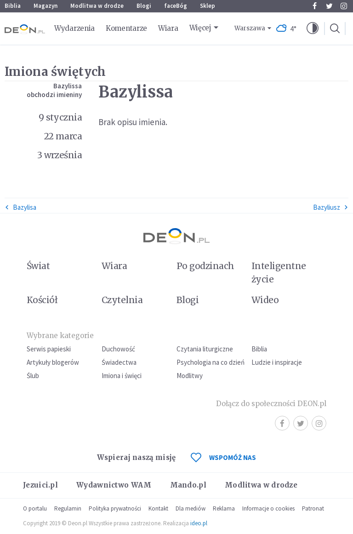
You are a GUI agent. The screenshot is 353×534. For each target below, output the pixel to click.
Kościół (42, 299)
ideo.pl (198, 523)
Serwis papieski (49, 349)
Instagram (344, 6)
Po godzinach (205, 265)
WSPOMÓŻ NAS (223, 457)
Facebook (315, 6)
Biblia (13, 6)
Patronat (313, 508)
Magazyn (45, 6)
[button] (312, 28)
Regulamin (67, 508)
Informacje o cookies (268, 508)
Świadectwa (119, 362)
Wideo (265, 299)
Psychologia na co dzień (210, 362)
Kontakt (158, 508)
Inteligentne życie (278, 272)
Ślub (33, 375)
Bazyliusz (330, 207)
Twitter (329, 6)
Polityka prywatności (115, 508)
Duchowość (118, 349)
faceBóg (175, 6)
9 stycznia (60, 117)
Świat (38, 265)
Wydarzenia (74, 28)
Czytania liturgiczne (204, 349)
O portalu (35, 508)
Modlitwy (189, 375)
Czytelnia (122, 299)
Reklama (224, 508)
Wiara (168, 28)
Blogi (144, 6)
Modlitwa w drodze (97, 6)
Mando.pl (188, 485)
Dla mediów (190, 508)
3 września (59, 155)
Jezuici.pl (40, 485)
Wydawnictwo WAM (114, 485)
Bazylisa (20, 207)
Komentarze (126, 28)
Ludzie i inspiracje (276, 362)
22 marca (63, 136)
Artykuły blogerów (53, 362)
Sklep (207, 6)
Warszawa (249, 28)
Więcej (200, 27)
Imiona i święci (122, 375)
